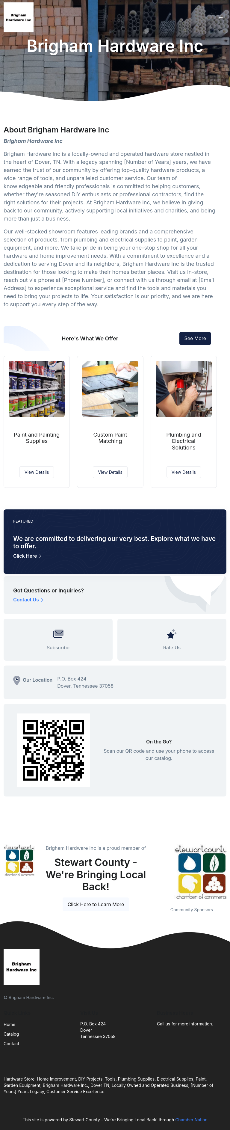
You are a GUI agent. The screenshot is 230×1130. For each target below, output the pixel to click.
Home (9, 1024)
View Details (37, 472)
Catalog (11, 1034)
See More (195, 338)
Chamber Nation (191, 1119)
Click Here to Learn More (96, 904)
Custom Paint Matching (110, 438)
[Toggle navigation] (220, 17)
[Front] (20, 17)
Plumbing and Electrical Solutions (183, 441)
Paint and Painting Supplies (37, 438)
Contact (11, 1043)
